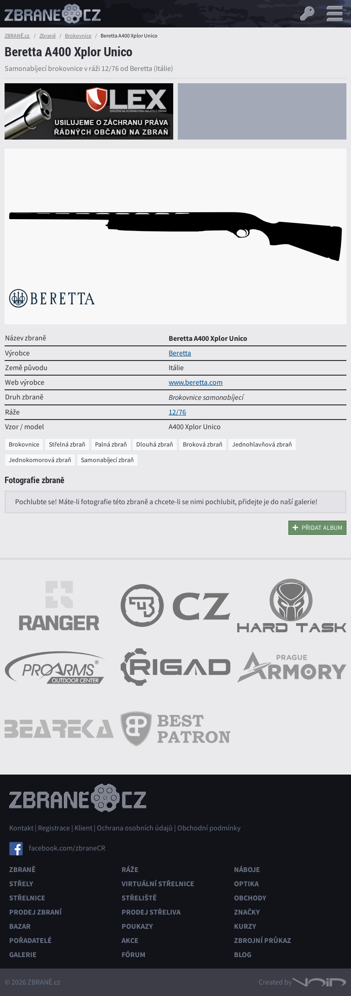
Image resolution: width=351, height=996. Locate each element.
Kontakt (21, 828)
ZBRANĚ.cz (17, 35)
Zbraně (47, 35)
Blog (242, 954)
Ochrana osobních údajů (135, 828)
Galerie (23, 954)
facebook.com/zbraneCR (67, 847)
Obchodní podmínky (208, 828)
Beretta (180, 353)
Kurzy (245, 926)
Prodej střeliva (151, 912)
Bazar (20, 926)
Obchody (250, 898)
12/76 (177, 412)
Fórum (133, 954)
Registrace (54, 828)
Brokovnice (78, 35)
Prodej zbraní (35, 912)
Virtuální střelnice (158, 883)
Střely (21, 883)
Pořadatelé (30, 940)
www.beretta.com (196, 382)
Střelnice (27, 898)
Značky (247, 912)
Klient (83, 828)
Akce (130, 940)
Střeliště (139, 898)
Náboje (247, 869)
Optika (246, 883)
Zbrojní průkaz (262, 940)
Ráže (130, 869)
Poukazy (137, 926)
